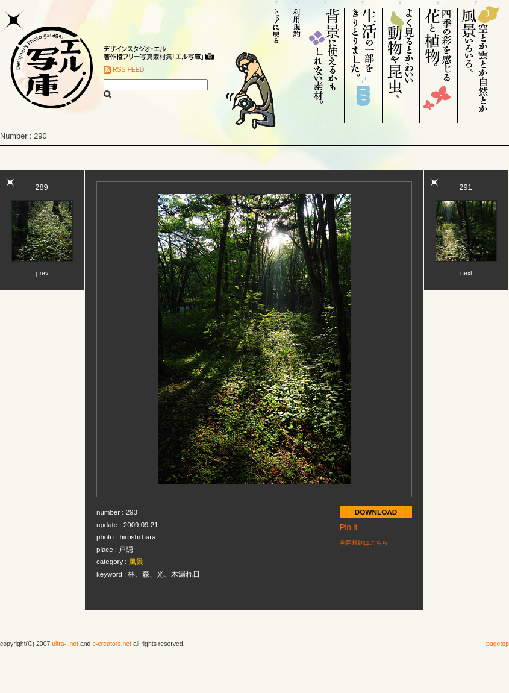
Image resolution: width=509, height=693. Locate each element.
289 (41, 187)
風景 (136, 561)
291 (465, 187)
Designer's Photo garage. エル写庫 (48, 61)
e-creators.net (111, 644)
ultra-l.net (65, 644)
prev (42, 273)
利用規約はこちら (364, 542)
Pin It (348, 527)
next (466, 273)
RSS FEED (128, 69)
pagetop (497, 644)
